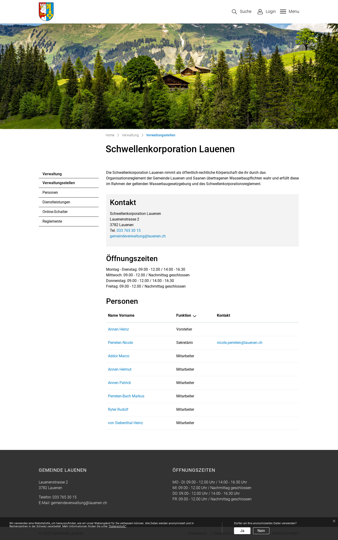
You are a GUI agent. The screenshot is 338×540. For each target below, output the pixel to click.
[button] (241, 12)
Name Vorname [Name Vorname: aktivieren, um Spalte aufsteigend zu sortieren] (121, 315)
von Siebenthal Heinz (125, 423)
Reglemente (52, 221)
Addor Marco (118, 356)
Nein (261, 531)
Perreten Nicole (120, 342)
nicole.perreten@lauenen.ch (239, 342)
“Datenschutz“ (117, 526)
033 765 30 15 (129, 230)
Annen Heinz (118, 329)
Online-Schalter (55, 211)
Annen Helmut (119, 369)
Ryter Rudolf (118, 409)
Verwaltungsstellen (58, 184)
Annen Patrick (119, 382)
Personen (50, 192)
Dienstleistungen (56, 202)
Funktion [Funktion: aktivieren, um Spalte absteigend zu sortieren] (183, 315)
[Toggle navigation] (289, 11)
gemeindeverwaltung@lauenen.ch (138, 236)
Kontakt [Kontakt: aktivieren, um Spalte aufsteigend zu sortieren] (223, 315)
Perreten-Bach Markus (126, 396)
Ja (242, 531)
